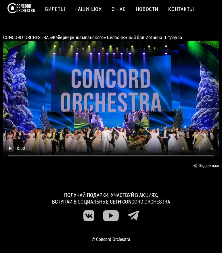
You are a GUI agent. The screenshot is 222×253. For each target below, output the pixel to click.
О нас (119, 9)
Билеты (54, 9)
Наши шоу (88, 9)
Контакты (181, 9)
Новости (147, 9)
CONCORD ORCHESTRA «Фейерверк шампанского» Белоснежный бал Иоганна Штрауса (92, 37)
